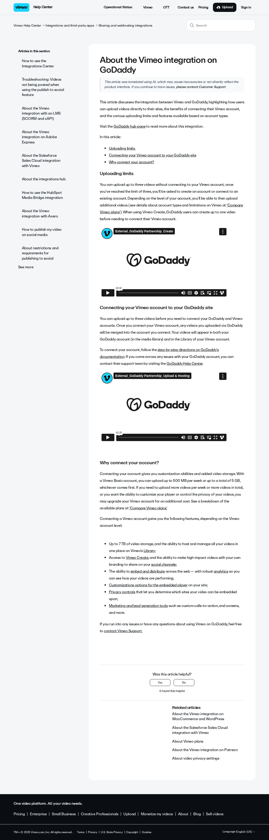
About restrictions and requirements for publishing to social (40, 253)
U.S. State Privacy (111, 832)
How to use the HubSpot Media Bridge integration (42, 195)
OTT (164, 7)
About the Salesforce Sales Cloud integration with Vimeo (41, 160)
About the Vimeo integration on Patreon (205, 750)
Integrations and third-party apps (69, 25)
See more (26, 267)
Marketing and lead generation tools (138, 606)
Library (149, 551)
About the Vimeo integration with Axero (40, 213)
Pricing (203, 7)
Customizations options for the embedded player (148, 585)
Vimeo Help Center (27, 25)
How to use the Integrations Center (38, 63)
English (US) (245, 832)
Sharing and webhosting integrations (125, 25)
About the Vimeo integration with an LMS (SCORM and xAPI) (41, 113)
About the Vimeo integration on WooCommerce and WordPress (198, 716)
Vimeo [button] (145, 7)
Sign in (246, 7)
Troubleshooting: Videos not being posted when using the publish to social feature (43, 87)
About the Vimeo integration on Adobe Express (39, 137)
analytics (221, 571)
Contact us (186, 7)
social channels (163, 564)
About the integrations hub (44, 179)
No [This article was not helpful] (184, 682)
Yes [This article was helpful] (160, 682)
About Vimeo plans (187, 741)
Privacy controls (122, 592)
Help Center (42, 7)
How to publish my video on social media (42, 232)
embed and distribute (147, 571)
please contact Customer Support (200, 87)
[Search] (221, 25)
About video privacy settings (195, 758)
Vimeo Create (137, 558)
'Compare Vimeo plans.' (148, 508)
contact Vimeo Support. (123, 631)
